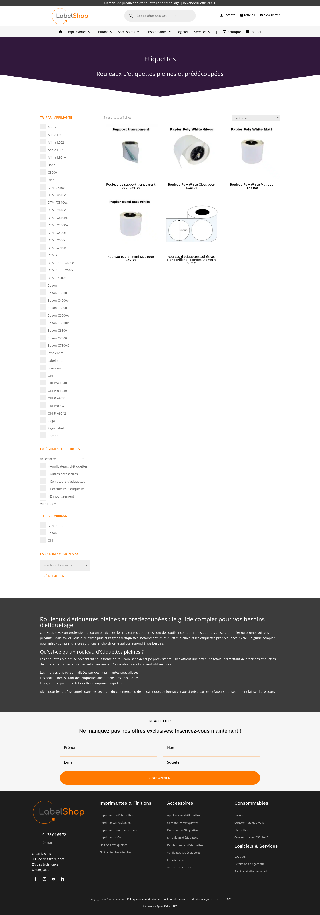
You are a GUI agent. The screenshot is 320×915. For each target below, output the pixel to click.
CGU (219, 899)
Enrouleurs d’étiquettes (182, 838)
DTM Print (55, 255)
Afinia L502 (56, 142)
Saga (51, 421)
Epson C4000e (58, 300)
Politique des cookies (175, 899)
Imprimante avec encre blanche (120, 830)
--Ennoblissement (61, 496)
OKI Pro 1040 (57, 383)
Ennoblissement (177, 860)
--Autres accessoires (63, 474)
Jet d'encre (56, 353)
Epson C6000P (58, 323)
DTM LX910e (57, 248)
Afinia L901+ (57, 157)
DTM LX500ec (58, 240)
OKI (50, 376)
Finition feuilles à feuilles (115, 852)
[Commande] (256, 118)
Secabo (53, 436)
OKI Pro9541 (57, 406)
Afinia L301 (56, 135)
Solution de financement (250, 871)
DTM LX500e (57, 232)
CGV (228, 899)
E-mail (47, 842)
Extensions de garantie (249, 864)
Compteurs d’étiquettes (182, 823)
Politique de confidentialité (143, 899)
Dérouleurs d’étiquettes (182, 830)
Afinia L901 (56, 150)
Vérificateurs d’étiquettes (183, 852)
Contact (253, 32)
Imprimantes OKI (111, 837)
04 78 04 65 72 (54, 834)
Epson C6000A (58, 315)
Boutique (231, 32)
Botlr (51, 165)
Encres (238, 815)
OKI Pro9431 (57, 398)
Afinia (52, 127)
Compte (227, 15)
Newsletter (270, 15)
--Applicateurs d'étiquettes (68, 466)
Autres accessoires (179, 867)
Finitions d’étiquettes (113, 845)
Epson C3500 (57, 293)
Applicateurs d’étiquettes (183, 815)
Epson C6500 (57, 330)
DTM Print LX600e (61, 263)
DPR (51, 180)
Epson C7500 (57, 338)
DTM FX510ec (58, 202)
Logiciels (183, 32)
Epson (52, 285)
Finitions (102, 32)
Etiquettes (241, 830)
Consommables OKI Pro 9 (251, 837)
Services (200, 32)
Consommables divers (249, 823)
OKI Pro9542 (57, 413)
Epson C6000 (57, 308)
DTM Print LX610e (61, 270)
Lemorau (54, 368)
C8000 (52, 172)
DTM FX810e (57, 210)
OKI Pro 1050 (57, 390)
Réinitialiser (54, 576)
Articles (247, 15)
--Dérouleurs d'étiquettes (66, 489)
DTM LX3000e (58, 225)
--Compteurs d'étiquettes (66, 481)
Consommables (155, 32)
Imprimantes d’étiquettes (116, 815)
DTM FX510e (57, 195)
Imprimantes (76, 32)
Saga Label (56, 428)
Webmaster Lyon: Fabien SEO (160, 906)
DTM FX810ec (58, 218)
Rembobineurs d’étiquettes (185, 845)
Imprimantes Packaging (115, 823)
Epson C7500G (58, 345)
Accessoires (126, 32)
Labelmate (55, 360)
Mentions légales (202, 899)
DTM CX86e (56, 187)
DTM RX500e (57, 278)
